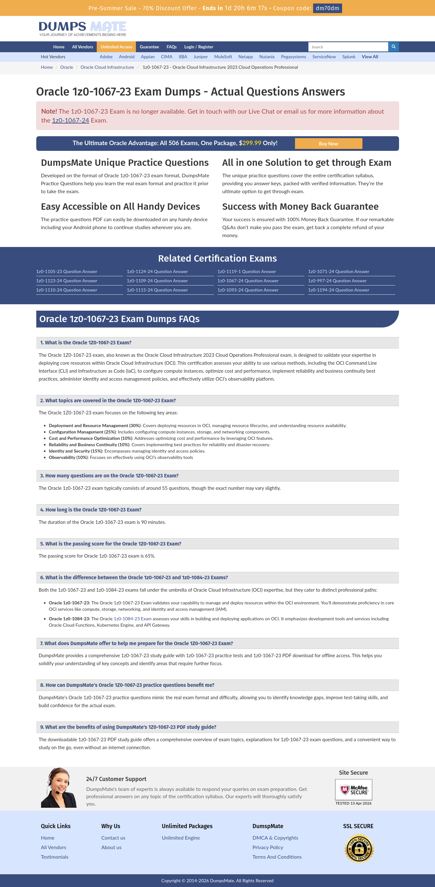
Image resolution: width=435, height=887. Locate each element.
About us (112, 847)
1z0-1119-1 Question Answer (246, 271)
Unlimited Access (116, 46)
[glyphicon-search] (393, 47)
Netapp (245, 56)
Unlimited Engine (181, 837)
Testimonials (54, 857)
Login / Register (198, 46)
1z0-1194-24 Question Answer (338, 289)
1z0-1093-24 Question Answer (247, 289)
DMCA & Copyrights (275, 837)
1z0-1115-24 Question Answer (157, 289)
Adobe (106, 56)
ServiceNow (324, 56)
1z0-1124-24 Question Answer (157, 271)
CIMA (166, 56)
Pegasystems (293, 56)
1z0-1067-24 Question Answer (247, 280)
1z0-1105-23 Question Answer (66, 271)
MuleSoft (223, 56)
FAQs (172, 46)
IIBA (183, 56)
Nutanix (267, 56)
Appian (148, 56)
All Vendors (82, 46)
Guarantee (149, 46)
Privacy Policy (268, 847)
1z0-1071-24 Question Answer (338, 271)
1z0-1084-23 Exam (133, 618)
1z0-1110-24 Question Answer (66, 289)
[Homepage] (32, 46)
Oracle (66, 67)
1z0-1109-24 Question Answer (157, 280)
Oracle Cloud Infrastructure (107, 67)
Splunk (348, 56)
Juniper (200, 56)
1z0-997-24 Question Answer (337, 280)
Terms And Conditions (277, 857)
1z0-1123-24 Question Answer (66, 280)
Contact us (113, 837)
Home (59, 46)
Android (127, 56)
